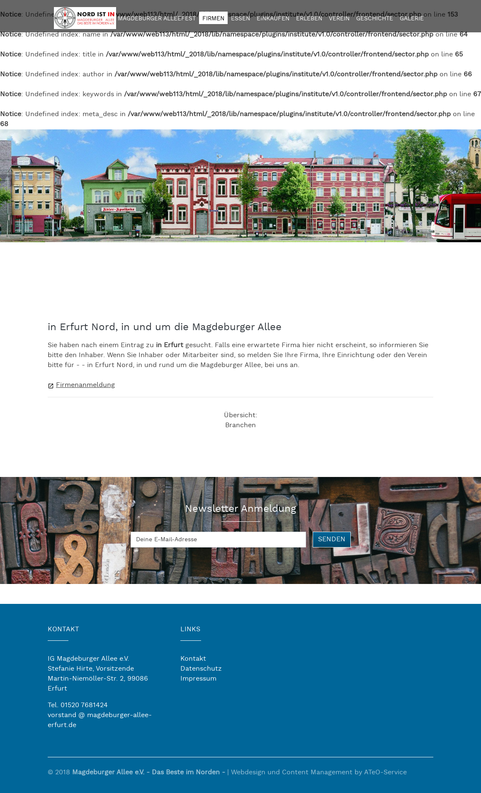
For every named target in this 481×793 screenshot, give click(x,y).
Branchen (240, 425)
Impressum (198, 678)
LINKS (190, 629)
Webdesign (248, 774)
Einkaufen (273, 18)
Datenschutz (201, 668)
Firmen (213, 18)
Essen (240, 18)
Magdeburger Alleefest (157, 18)
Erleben (309, 18)
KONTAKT (63, 629)
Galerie (412, 18)
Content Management (317, 774)
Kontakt (193, 658)
